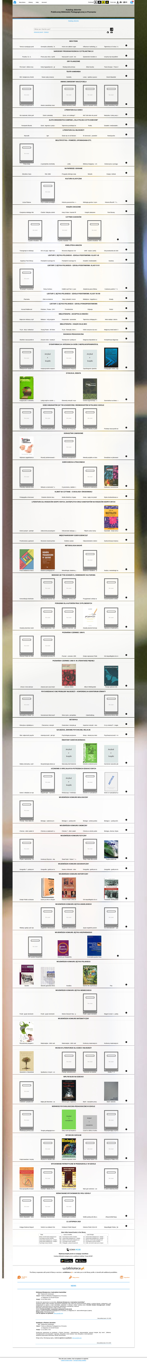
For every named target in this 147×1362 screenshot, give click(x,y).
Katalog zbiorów (73, 21)
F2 (125, 2)
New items (22, 2)
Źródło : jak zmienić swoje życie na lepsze (94, 1243)
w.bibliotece (67, 1272)
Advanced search (38, 32)
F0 (118, 2)
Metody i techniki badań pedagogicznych (47, 1236)
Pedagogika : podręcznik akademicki (70, 1243)
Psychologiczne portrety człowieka (46, 1238)
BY (107, 2)
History (30, 2)
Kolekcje (46, 32)
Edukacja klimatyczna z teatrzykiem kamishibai (51, 1292)
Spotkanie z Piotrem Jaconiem (46, 1322)
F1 (121, 2)
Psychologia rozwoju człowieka (45, 1243)
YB (103, 2)
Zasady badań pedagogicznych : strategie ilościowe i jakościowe (52, 1241)
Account (44, 2)
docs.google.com (58, 1313)
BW (99, 2)
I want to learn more (66, 1360)
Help (37, 2)
